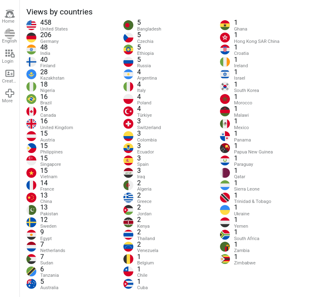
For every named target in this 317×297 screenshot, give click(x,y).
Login (8, 56)
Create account (10, 76)
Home (8, 16)
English (9, 36)
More (8, 96)
